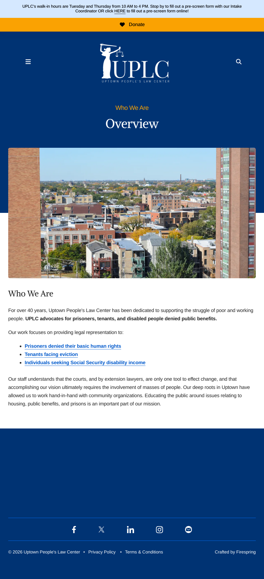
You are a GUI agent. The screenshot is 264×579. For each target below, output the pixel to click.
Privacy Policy (102, 552)
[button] (28, 62)
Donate (132, 24)
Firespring (246, 552)
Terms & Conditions (144, 552)
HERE (120, 11)
